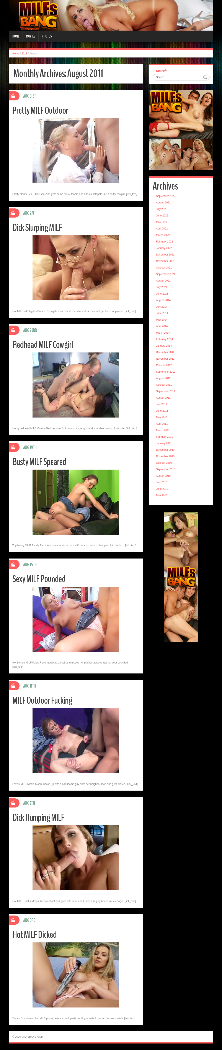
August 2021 (163, 280)
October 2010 (164, 462)
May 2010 (162, 495)
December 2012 (165, 352)
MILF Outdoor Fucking (42, 700)
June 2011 (162, 410)
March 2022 (163, 235)
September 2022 (165, 196)
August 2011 (163, 397)
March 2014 (163, 332)
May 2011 (162, 417)
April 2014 (162, 326)
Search (161, 70)
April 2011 (162, 423)
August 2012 (163, 378)
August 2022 (163, 202)
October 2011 (164, 384)
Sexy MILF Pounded (38, 579)
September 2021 (165, 274)
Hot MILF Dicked (34, 934)
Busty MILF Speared (39, 461)
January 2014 (164, 345)
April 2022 (162, 228)
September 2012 (165, 371)
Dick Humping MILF (38, 817)
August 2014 (163, 300)
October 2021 (164, 267)
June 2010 (162, 488)
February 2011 (164, 436)
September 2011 (165, 391)
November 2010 (165, 456)
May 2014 (162, 319)
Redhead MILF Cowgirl (42, 344)
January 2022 (164, 248)
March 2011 (163, 430)
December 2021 (165, 254)
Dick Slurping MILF (37, 227)
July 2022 (161, 209)
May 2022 (162, 222)
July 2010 (161, 482)
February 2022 (164, 241)
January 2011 (164, 443)
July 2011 (161, 404)
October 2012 (164, 365)
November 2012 (165, 358)
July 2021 (161, 287)
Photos (47, 36)
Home (15, 36)
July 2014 (161, 306)
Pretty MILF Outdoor (40, 110)
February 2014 (164, 339)
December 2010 (165, 449)
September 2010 (165, 469)
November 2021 (165, 261)
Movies (30, 36)
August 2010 (163, 475)
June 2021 (162, 293)
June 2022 (162, 215)
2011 (24, 53)
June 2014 (162, 313)
